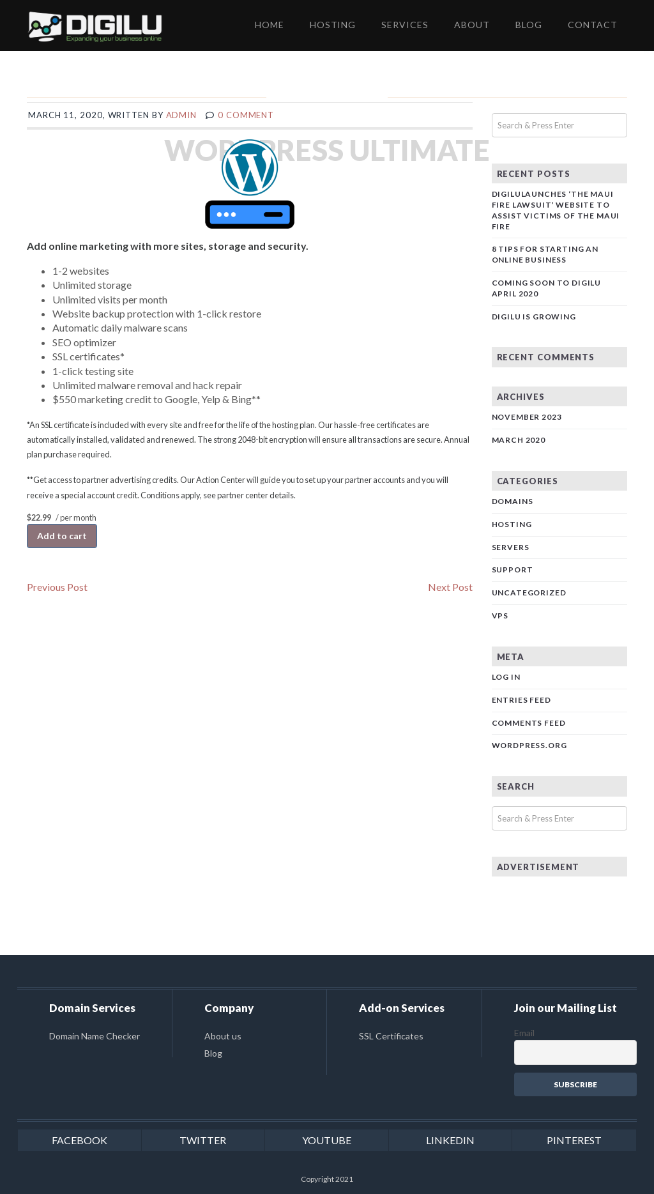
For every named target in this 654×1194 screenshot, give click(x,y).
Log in (506, 677)
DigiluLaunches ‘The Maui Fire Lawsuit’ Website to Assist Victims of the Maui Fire (556, 210)
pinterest (574, 1140)
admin (181, 115)
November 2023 (527, 417)
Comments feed (529, 723)
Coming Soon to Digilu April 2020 (547, 288)
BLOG (528, 24)
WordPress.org (529, 745)
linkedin (450, 1140)
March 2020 (518, 440)
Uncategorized (529, 592)
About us (222, 1035)
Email (524, 1032)
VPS (500, 615)
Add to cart (62, 535)
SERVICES (405, 24)
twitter (202, 1140)
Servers (510, 547)
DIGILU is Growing (534, 316)
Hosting (512, 524)
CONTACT (593, 24)
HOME (269, 24)
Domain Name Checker (94, 1035)
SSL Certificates (391, 1035)
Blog (213, 1053)
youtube (326, 1140)
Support (512, 569)
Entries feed (521, 700)
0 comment (246, 115)
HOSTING (333, 24)
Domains (512, 501)
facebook (79, 1140)
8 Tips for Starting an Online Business (545, 254)
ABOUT (472, 24)
